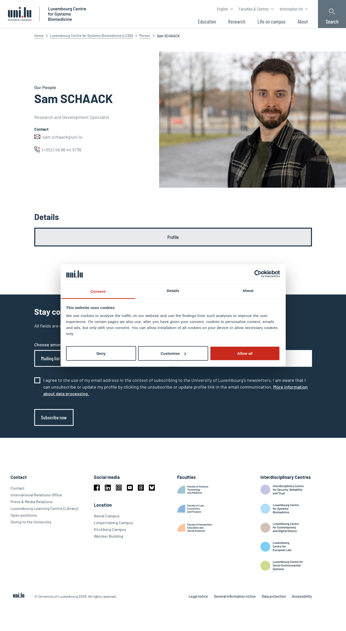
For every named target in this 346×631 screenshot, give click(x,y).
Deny (101, 353)
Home (39, 36)
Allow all (245, 353)
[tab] (173, 237)
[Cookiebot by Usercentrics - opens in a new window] (258, 274)
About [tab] (248, 290)
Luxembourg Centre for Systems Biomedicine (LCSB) (91, 36)
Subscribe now (54, 417)
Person (144, 36)
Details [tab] (173, 290)
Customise (173, 353)
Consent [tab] (98, 291)
